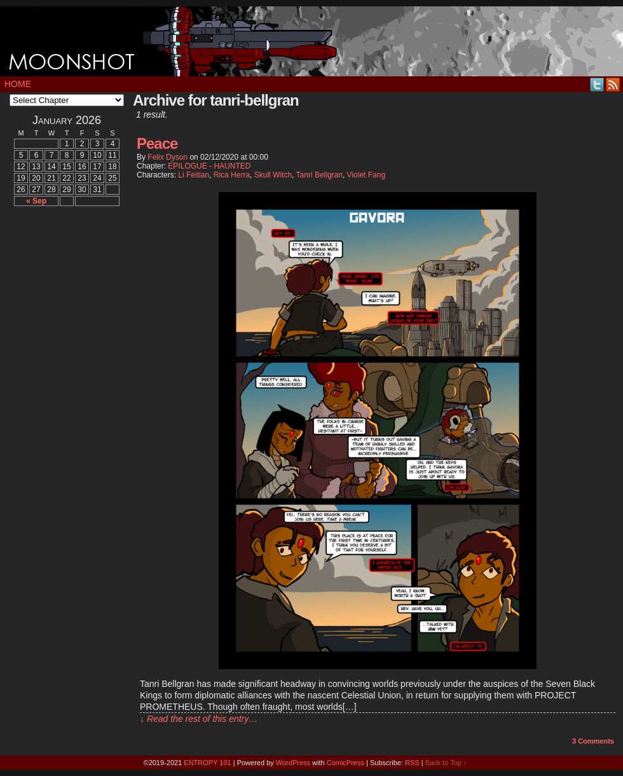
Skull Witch (273, 174)
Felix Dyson (167, 157)
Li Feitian (193, 174)
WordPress (293, 762)
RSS (613, 84)
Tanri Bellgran (319, 174)
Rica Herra (232, 174)
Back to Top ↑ (446, 762)
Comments (593, 741)
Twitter (597, 84)
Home (17, 84)
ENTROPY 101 (207, 762)
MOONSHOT (311, 41)
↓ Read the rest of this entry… (198, 719)
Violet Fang (366, 174)
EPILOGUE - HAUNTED (209, 166)
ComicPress (345, 762)
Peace (157, 143)
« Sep (36, 201)
